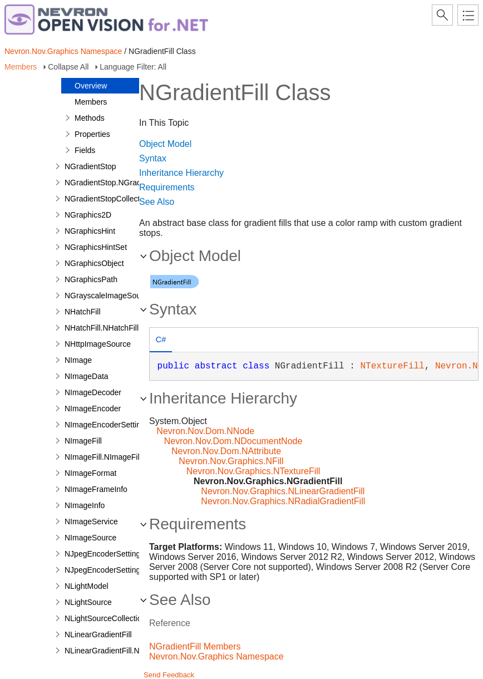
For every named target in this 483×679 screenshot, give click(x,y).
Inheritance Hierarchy (181, 173)
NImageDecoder (93, 392)
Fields (85, 150)
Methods (90, 118)
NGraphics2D (88, 214)
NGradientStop (90, 166)
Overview (91, 85)
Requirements (167, 187)
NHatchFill (83, 311)
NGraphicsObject (94, 263)
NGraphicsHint (90, 231)
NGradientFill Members (194, 646)
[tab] (161, 340)
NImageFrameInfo (96, 489)
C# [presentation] (161, 339)
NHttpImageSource (98, 344)
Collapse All (68, 66)
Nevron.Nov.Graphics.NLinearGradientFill (282, 491)
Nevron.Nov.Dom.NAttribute (226, 451)
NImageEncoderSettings (107, 424)
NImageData (87, 376)
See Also (156, 201)
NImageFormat (90, 473)
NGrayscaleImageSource (108, 295)
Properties (92, 134)
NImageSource (90, 537)
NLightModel (87, 586)
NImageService (91, 521)
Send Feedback (169, 675)
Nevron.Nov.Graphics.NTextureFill (253, 471)
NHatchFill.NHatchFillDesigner (117, 327)
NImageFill (83, 440)
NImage (78, 360)
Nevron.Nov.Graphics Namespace (63, 51)
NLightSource (88, 602)
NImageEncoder (93, 408)
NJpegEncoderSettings (104, 553)
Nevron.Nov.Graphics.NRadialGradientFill (283, 501)
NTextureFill (392, 366)
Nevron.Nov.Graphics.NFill (231, 461)
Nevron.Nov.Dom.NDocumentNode (233, 441)
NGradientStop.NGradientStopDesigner (133, 182)
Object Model (165, 144)
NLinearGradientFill (98, 634)
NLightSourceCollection (105, 618)
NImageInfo (85, 505)
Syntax (152, 158)
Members (20, 66)
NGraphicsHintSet (96, 247)
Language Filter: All (133, 66)
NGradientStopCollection (107, 198)
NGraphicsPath (91, 279)
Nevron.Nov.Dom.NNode (205, 431)
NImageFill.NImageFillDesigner (118, 456)
